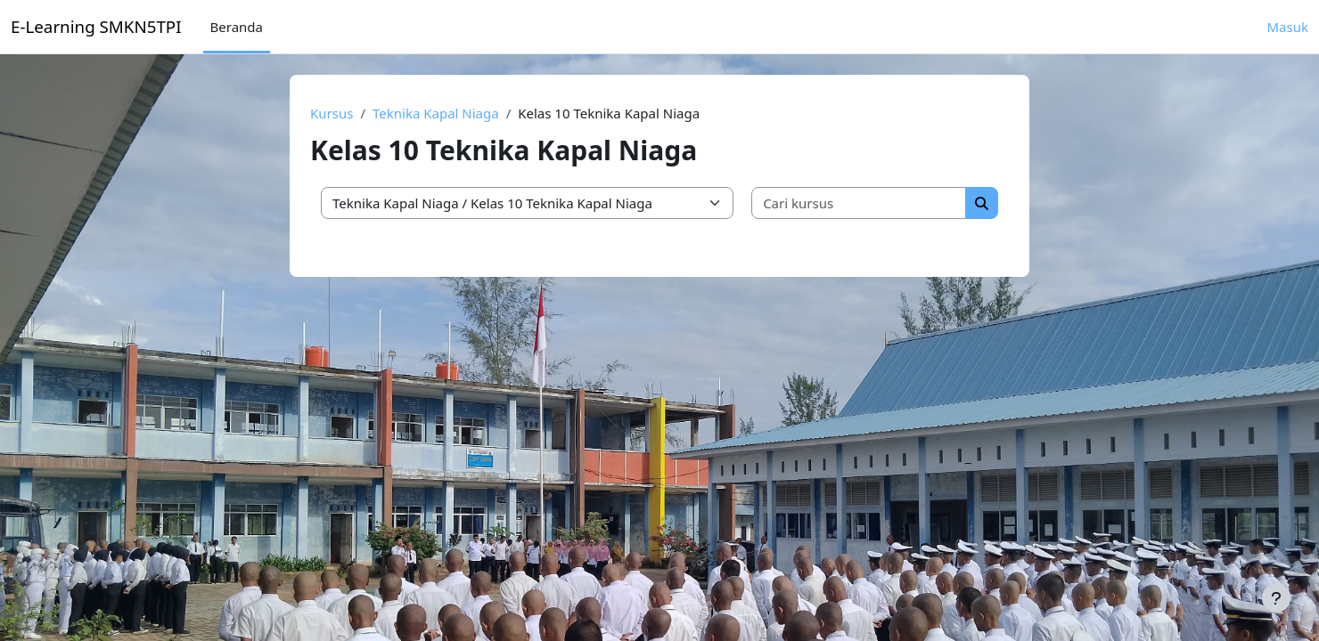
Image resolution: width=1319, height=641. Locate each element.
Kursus (331, 113)
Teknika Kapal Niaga (436, 113)
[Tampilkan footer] (1276, 598)
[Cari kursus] (859, 203)
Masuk (1288, 27)
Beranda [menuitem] (236, 27)
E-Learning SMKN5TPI (96, 26)
